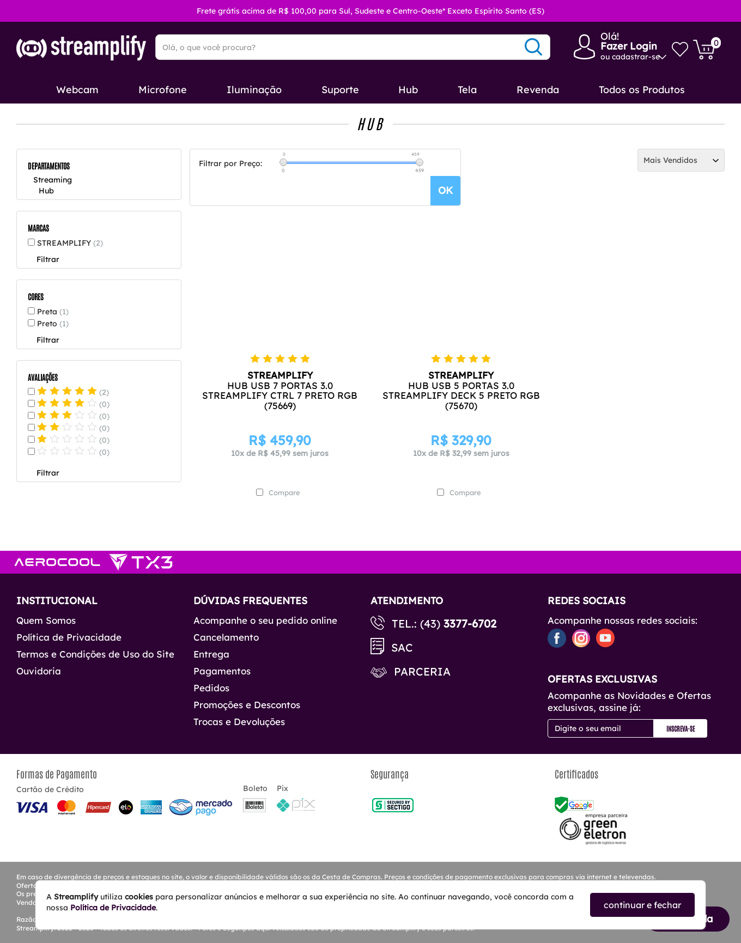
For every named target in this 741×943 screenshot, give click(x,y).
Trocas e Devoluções (239, 721)
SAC (402, 647)
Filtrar (48, 259)
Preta (53, 312)
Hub (408, 89)
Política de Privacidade (69, 637)
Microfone (162, 89)
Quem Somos (46, 620)
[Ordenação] (681, 160)
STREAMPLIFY (70, 243)
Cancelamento (226, 637)
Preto (53, 323)
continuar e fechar (642, 904)
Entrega (211, 654)
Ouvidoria (38, 671)
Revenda (538, 89)
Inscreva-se (680, 728)
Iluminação (254, 89)
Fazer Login (628, 46)
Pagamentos (222, 671)
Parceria (422, 671)
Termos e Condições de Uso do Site (95, 654)
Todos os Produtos (642, 89)
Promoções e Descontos (246, 704)
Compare (284, 492)
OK (445, 190)
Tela (467, 89)
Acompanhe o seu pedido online (265, 620)
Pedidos (211, 687)
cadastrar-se (636, 57)
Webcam (77, 89)
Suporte (340, 89)
